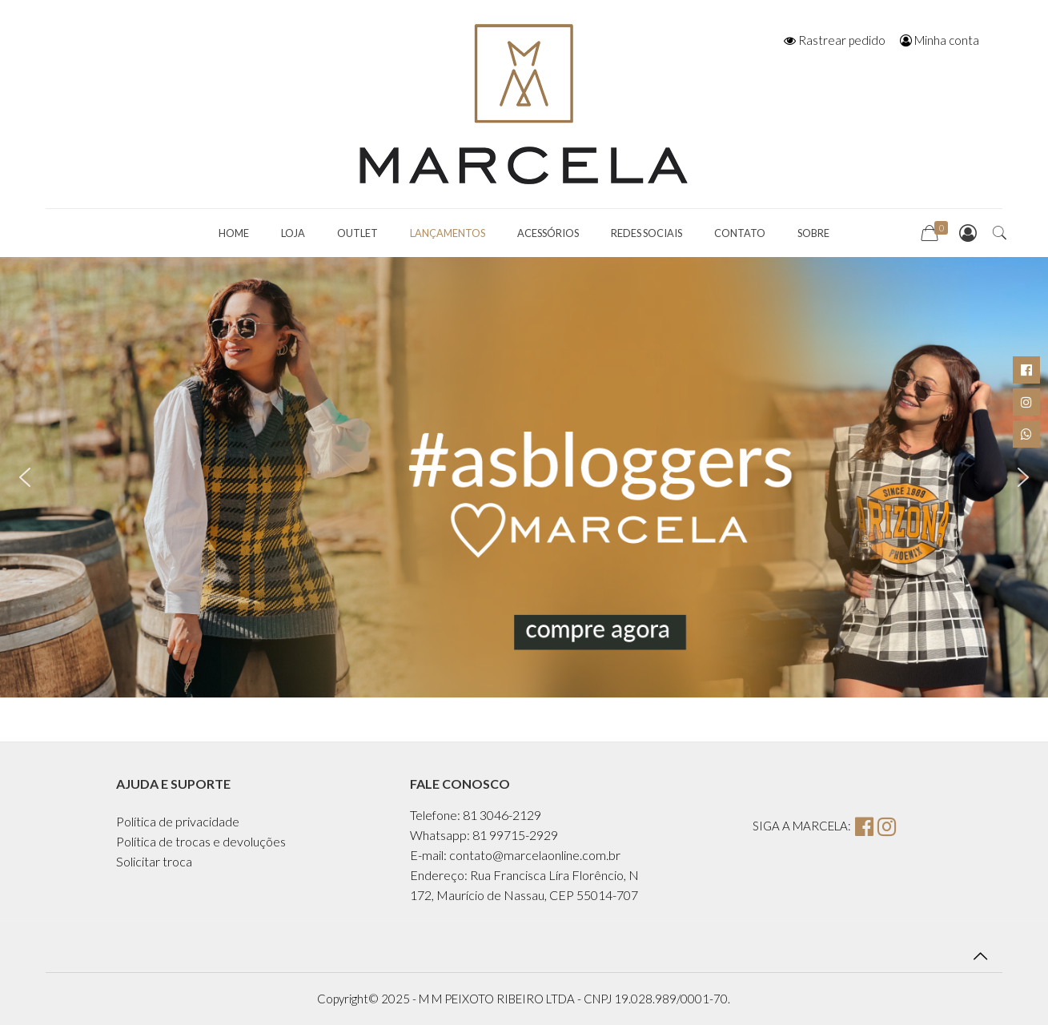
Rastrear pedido (834, 40)
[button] (25, 477)
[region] (524, 477)
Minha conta (939, 40)
